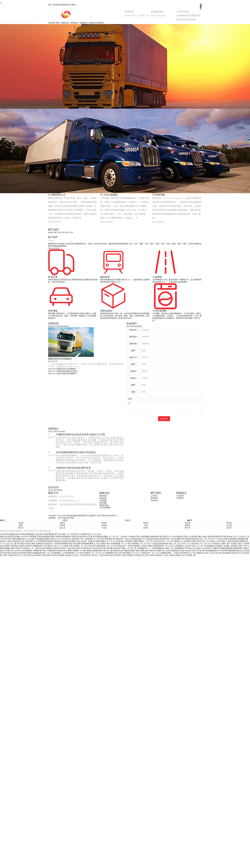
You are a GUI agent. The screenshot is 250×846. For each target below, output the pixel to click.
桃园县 (199, 553)
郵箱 (133, 392)
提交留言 (164, 419)
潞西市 (131, 555)
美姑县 (68, 555)
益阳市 (62, 523)
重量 (133, 364)
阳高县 (104, 523)
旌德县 (37, 555)
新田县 (235, 553)
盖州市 (111, 555)
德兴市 (229, 528)
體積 (133, 385)
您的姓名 (133, 330)
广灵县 (81, 555)
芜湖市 (118, 555)
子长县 (104, 528)
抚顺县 (61, 555)
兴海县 (176, 553)
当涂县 (229, 525)
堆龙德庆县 (184, 553)
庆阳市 (146, 523)
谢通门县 (191, 555)
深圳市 (146, 528)
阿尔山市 (144, 555)
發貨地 (133, 371)
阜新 (106, 555)
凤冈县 (178, 555)
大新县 (21, 523)
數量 (133, 350)
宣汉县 (205, 553)
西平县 (94, 555)
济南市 (152, 555)
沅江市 (23, 555)
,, (0, 2)
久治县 (74, 555)
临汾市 (16, 555)
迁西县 (137, 555)
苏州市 (87, 555)
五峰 (146, 525)
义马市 (212, 553)
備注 (130, 399)
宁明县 (10, 555)
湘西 (21, 525)
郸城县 (158, 555)
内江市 (184, 555)
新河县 (229, 523)
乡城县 (171, 555)
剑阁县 (62, 525)
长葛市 (124, 555)
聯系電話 (133, 337)
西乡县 (55, 555)
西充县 (104, 525)
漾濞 (43, 555)
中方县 (165, 555)
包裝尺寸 (133, 357)
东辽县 (241, 553)
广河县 (100, 555)
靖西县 (187, 525)
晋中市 (187, 528)
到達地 (133, 378)
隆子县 (21, 528)
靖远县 (187, 523)
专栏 (5, 555)
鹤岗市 (49, 555)
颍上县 (62, 528)
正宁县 (193, 553)
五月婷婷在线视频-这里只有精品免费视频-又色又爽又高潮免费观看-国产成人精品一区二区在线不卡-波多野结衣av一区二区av (50, 534)
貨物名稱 (133, 344)
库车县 (218, 553)
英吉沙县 (30, 555)
